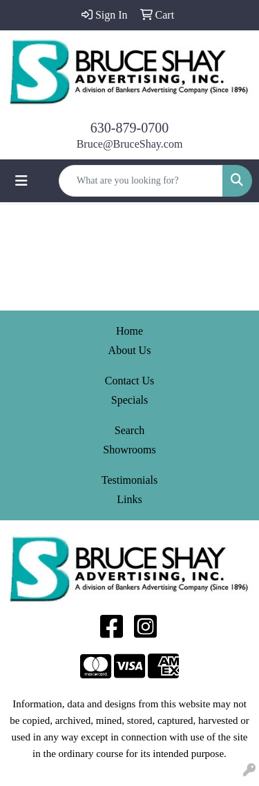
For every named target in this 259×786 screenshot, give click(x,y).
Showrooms (129, 449)
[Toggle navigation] (21, 180)
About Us (129, 350)
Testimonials (130, 480)
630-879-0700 (129, 127)
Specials (129, 400)
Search (130, 430)
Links (129, 499)
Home (129, 331)
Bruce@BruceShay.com (130, 144)
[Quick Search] (141, 181)
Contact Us (130, 380)
